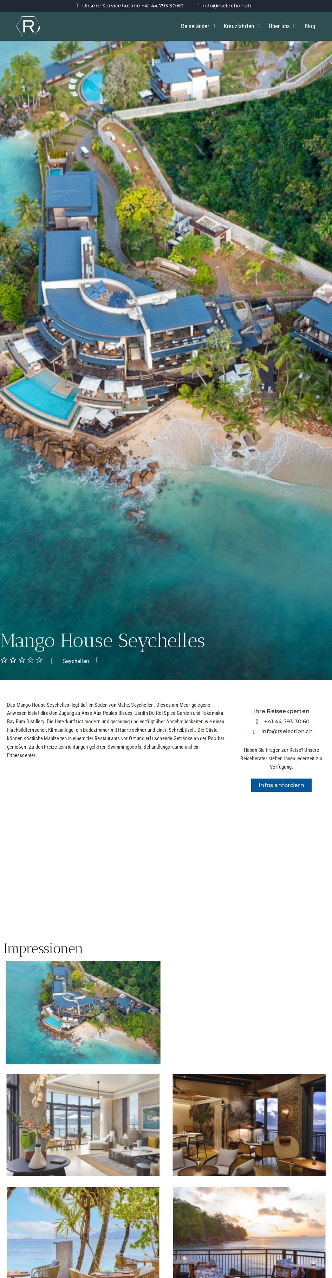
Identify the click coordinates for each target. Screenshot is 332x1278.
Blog (310, 26)
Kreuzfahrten (242, 26)
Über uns (282, 26)
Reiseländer (198, 26)
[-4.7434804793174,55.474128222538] (281, 861)
